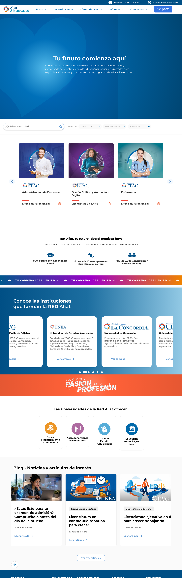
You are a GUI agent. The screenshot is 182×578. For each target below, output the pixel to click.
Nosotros (41, 9)
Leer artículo (23, 536)
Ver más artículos (91, 558)
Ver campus (29, 359)
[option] (41, 182)
